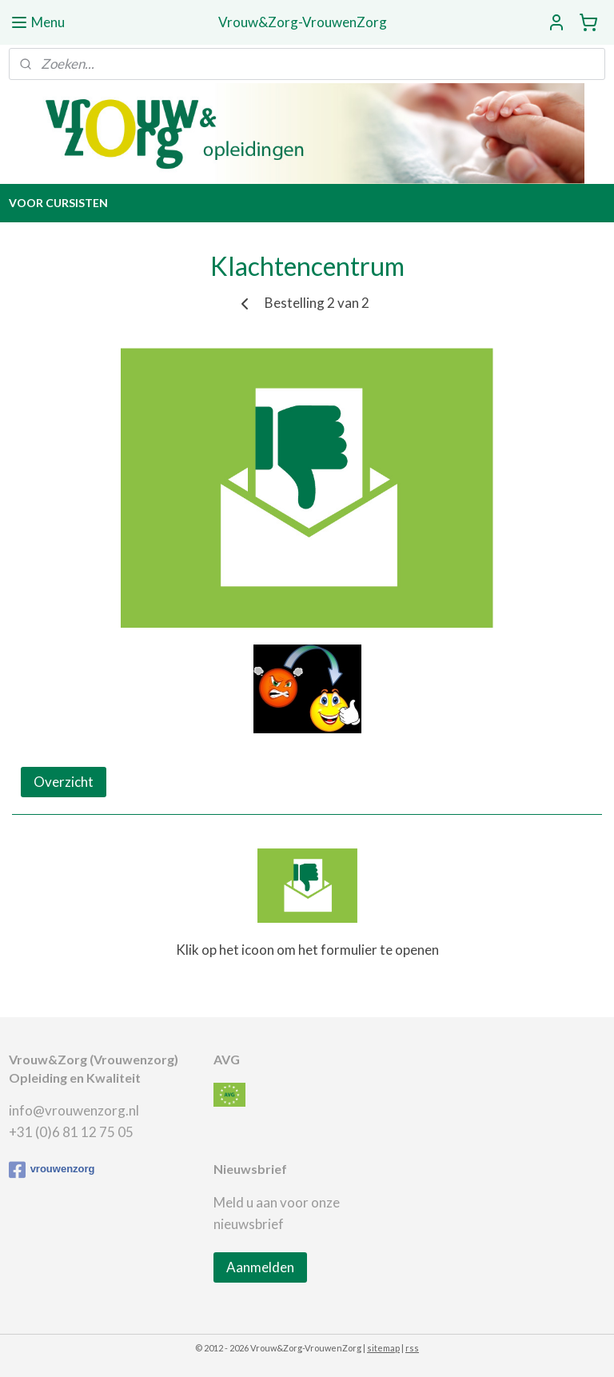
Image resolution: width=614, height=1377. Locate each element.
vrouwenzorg (52, 1169)
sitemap (383, 1348)
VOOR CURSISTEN (58, 203)
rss (412, 1348)
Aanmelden (260, 1267)
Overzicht (64, 781)
